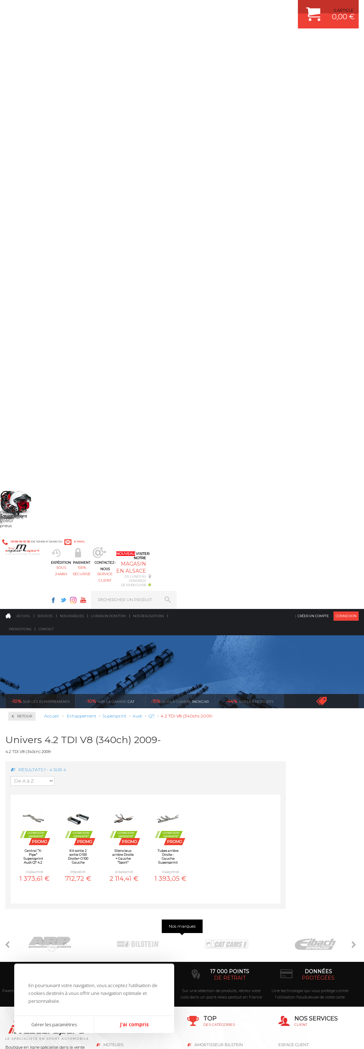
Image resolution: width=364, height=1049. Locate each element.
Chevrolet (27, 391)
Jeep (22, 476)
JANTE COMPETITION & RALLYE (224, 867)
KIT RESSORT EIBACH (215, 849)
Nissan (24, 553)
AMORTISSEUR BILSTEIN (218, 796)
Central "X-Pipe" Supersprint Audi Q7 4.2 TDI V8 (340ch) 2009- (106, 299)
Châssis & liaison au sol (129, 831)
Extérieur (114, 858)
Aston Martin (30, 357)
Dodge (24, 416)
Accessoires (31, 199)
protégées (318, 729)
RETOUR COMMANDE (299, 840)
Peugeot (26, 570)
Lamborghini (30, 485)
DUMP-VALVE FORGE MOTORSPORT (229, 858)
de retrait (230, 729)
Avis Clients (329, 1014)
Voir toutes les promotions (328, 143)
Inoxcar (26, 251)
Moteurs (113, 796)
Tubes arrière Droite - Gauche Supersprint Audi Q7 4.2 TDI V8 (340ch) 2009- (241, 299)
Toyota (24, 638)
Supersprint (31, 319)
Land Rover (29, 502)
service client (200, 41)
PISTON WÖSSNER (212, 813)
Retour (97, 159)
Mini (22, 536)
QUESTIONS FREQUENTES (304, 858)
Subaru (25, 621)
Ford (22, 442)
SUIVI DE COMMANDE (299, 831)
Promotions (20, 72)
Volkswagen (30, 647)
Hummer (27, 459)
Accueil (23, 58)
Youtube (265, 9)
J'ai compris (134, 1024)
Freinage (113, 840)
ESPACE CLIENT (293, 796)
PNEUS (201, 840)
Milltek (25, 274)
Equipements (118, 876)
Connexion (346, 58)
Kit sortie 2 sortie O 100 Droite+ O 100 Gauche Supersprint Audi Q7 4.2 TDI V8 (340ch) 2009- (151, 299)
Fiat (22, 433)
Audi (22, 365)
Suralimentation (122, 804)
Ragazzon (29, 297)
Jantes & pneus (120, 849)
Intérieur (114, 867)
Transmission (118, 822)
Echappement (118, 813)
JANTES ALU (206, 831)
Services (45, 58)
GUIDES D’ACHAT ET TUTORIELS (309, 867)
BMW (24, 382)
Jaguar (24, 468)
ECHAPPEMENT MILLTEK (218, 822)
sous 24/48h (112, 41)
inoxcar (180, 144)
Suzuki (25, 630)
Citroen (25, 399)
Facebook (235, 9)
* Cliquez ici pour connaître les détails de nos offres (232, 931)
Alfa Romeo (29, 348)
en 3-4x (53, 729)
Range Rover (30, 587)
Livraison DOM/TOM (108, 58)
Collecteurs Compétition (32, 225)
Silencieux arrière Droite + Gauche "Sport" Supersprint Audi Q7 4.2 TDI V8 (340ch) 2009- (195, 299)
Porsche (26, 579)
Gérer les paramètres (54, 1024)
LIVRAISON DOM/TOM (299, 849)
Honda (24, 451)
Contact (46, 72)
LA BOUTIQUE (19, 866)
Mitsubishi (28, 544)
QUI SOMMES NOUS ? (26, 857)
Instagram (255, 9)
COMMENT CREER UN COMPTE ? (310, 804)
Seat (22, 604)
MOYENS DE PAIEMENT (301, 822)
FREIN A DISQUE (210, 876)
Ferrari (24, 425)
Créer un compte (313, 58)
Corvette (26, 408)
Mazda (24, 527)
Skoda (24, 613)
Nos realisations (148, 58)
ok (165, 927)
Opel (22, 562)
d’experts (141, 729)
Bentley (25, 374)
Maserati (26, 519)
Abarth (25, 340)
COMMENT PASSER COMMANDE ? (311, 813)
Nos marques (72, 58)
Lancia (24, 493)
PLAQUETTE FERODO (215, 804)
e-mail (155, 9)
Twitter (245, 9)
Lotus (23, 510)
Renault (25, 596)
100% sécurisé (156, 41)
